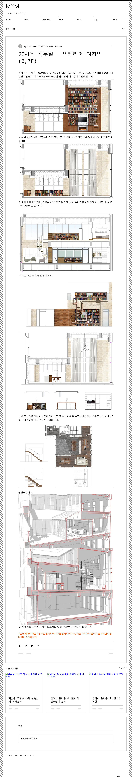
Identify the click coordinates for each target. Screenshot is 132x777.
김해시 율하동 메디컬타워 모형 (106, 700)
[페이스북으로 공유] (19, 645)
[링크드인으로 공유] (32, 645)
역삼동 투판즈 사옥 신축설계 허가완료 (23, 700)
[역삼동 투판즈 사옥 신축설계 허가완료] (24, 683)
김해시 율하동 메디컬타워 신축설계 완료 (65, 700)
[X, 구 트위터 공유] (26, 645)
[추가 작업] (112, 46)
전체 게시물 (10, 28)
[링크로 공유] (38, 645)
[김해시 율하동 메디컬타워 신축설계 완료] (66, 683)
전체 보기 (123, 668)
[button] (123, 29)
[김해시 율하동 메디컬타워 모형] (107, 683)
